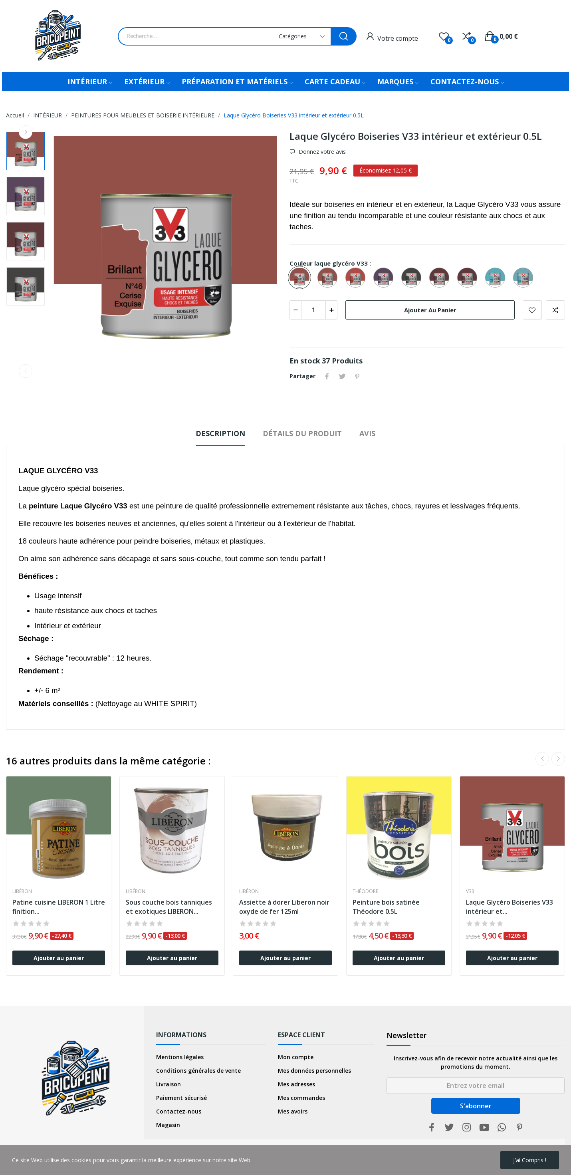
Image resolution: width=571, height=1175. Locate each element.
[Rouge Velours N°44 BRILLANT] (469, 278)
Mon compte (295, 1057)
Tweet (342, 376)
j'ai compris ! (529, 1160)
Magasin (168, 1125)
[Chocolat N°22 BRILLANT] (413, 278)
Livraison (168, 1084)
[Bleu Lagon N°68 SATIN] (525, 278)
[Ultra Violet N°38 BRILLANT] (385, 278)
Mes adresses (296, 1084)
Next (25, 132)
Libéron (22, 891)
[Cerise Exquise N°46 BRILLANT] (301, 278)
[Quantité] (313, 310)
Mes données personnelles (314, 1070)
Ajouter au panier (430, 310)
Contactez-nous (178, 1111)
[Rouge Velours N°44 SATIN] (441, 278)
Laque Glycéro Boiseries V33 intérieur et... (509, 906)
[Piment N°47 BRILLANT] (357, 278)
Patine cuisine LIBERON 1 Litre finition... (58, 906)
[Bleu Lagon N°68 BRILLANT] (497, 278)
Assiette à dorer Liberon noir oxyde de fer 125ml (284, 906)
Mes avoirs (292, 1111)
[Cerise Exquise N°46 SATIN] (329, 278)
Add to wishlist (532, 310)
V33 (470, 891)
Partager (327, 376)
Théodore (365, 891)
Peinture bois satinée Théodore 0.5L (386, 906)
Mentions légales (180, 1057)
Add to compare (555, 310)
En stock (304, 360)
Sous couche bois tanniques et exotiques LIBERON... (169, 906)
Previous (25, 371)
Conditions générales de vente (198, 1070)
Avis (367, 433)
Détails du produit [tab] (302, 433)
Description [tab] (220, 433)
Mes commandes (301, 1098)
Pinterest (357, 376)
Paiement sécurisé (181, 1098)
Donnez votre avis (321, 152)
